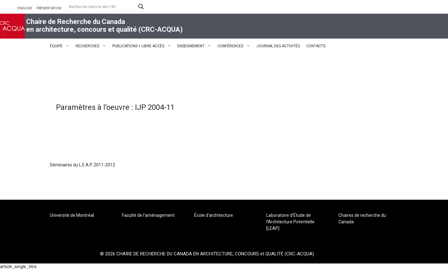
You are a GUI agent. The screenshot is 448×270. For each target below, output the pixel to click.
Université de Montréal (72, 215)
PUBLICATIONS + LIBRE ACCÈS (143, 46)
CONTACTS (315, 46)
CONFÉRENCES (235, 46)
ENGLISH (24, 8)
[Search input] (102, 6)
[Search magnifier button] (141, 6)
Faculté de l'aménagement (148, 215)
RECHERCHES (92, 46)
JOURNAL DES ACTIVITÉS (278, 46)
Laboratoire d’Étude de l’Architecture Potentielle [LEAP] (290, 222)
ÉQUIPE (61, 46)
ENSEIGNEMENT (195, 46)
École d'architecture (213, 215)
